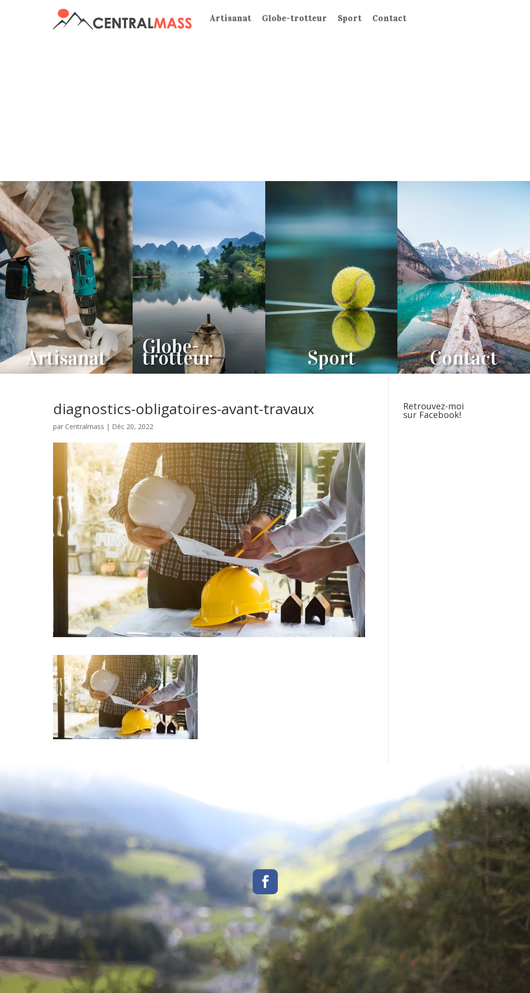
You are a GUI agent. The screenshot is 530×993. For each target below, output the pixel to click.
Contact (389, 18)
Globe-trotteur (294, 18)
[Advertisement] (265, 108)
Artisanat (230, 18)
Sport (350, 18)
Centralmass (84, 426)
